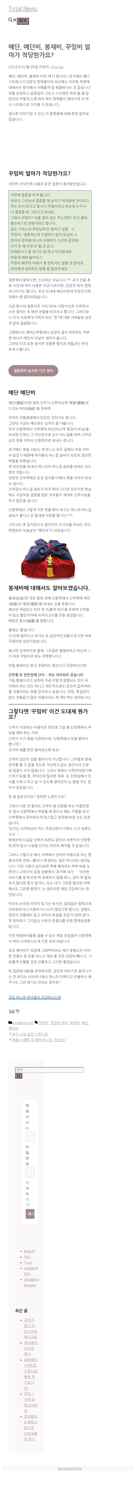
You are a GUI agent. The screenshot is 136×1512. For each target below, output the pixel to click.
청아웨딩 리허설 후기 (30, 1348)
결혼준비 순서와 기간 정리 (33, 370)
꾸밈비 (43, 1023)
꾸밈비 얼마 (59, 1023)
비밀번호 (27, 1155)
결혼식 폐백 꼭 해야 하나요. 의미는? (39, 1040)
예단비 (13, 1028)
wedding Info (23, 1023)
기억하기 (27, 1191)
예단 (85, 1023)
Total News (22, 9)
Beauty (29, 1251)
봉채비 (75, 1023)
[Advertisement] (50, 142)
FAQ (27, 1257)
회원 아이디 (27, 1116)
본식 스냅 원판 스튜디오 (30, 1034)
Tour (28, 1262)
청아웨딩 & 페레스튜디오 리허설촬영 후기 (30, 1428)
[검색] (18, 1075)
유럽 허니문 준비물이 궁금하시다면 (34, 997)
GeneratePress (69, 1468)
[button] (12, 20)
